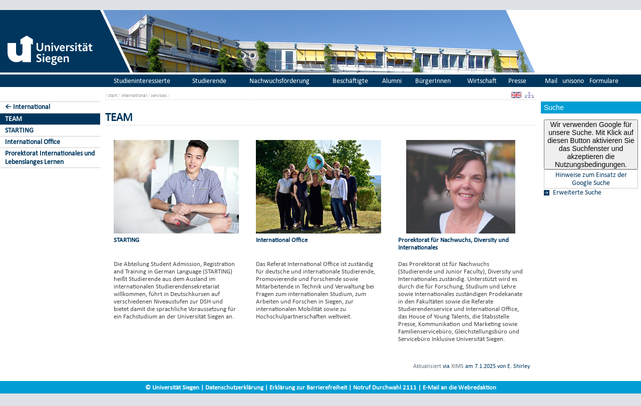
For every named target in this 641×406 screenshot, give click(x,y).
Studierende (209, 80)
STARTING (19, 130)
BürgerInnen (433, 80)
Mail (551, 80)
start (112, 95)
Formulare (603, 80)
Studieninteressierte (142, 80)
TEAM (13, 118)
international (134, 95)
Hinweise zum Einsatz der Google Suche (591, 179)
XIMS (457, 366)
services (159, 95)
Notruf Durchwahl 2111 (385, 387)
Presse (517, 80)
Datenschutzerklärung (234, 387)
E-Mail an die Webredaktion (459, 387)
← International (27, 106)
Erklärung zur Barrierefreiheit (308, 387)
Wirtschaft (482, 80)
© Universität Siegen (172, 387)
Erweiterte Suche (577, 192)
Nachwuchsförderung (279, 80)
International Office (32, 142)
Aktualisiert (427, 366)
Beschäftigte (350, 80)
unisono (573, 80)
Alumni (392, 80)
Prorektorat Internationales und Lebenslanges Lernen (50, 157)
